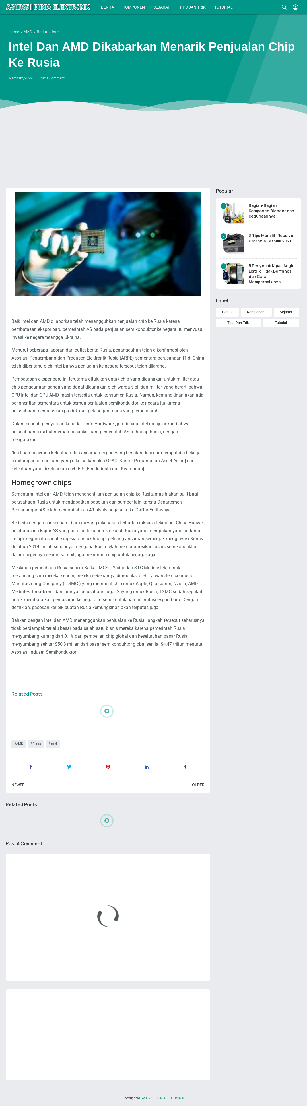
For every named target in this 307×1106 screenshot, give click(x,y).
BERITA (107, 7)
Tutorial (281, 323)
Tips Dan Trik (238, 323)
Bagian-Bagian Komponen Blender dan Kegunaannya (271, 211)
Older (198, 785)
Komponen (255, 312)
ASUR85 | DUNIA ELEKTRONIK (163, 1098)
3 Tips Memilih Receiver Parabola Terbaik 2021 (272, 238)
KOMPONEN (134, 7)
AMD (19, 744)
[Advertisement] (153, 139)
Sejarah (286, 312)
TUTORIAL (223, 7)
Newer (18, 785)
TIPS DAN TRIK (192, 7)
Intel (53, 744)
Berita (36, 744)
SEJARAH (162, 7)
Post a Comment (51, 78)
